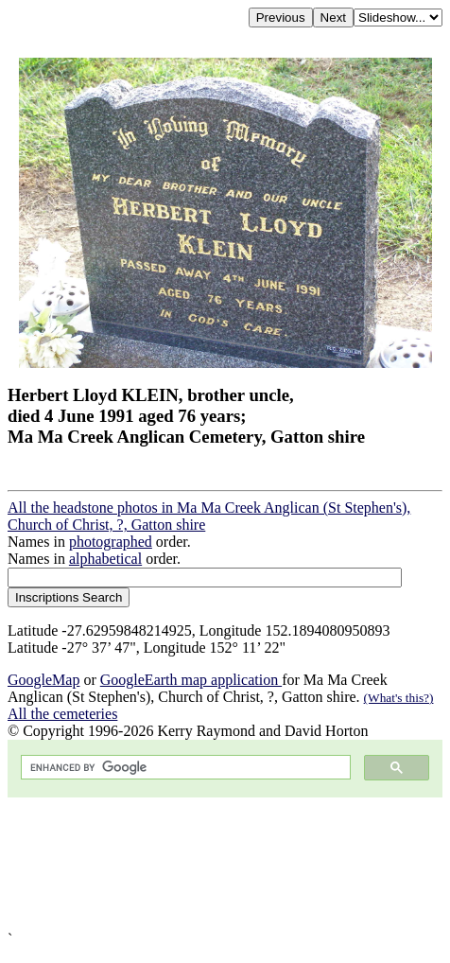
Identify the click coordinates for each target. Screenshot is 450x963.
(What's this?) (399, 698)
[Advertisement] (225, 864)
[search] (184, 768)
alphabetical (105, 559)
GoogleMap (43, 680)
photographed (110, 542)
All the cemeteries (62, 714)
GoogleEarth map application (191, 680)
